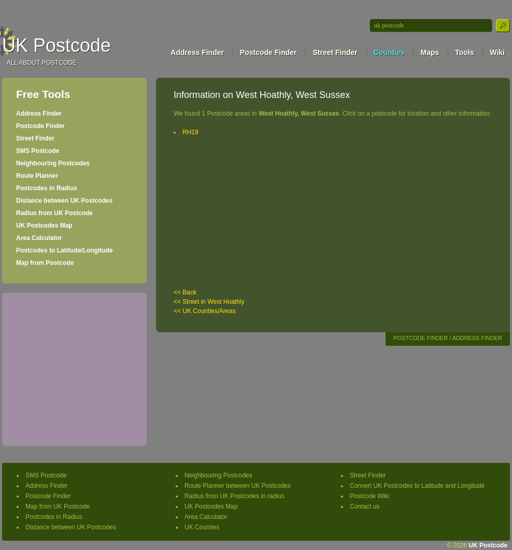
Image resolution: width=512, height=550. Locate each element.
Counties (389, 52)
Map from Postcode (45, 262)
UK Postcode (56, 45)
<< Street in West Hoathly (209, 301)
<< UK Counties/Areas (204, 311)
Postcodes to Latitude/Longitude (64, 250)
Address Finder (197, 52)
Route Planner (37, 175)
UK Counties (201, 527)
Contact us (364, 506)
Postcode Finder (268, 52)
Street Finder (334, 52)
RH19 (190, 132)
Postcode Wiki (369, 496)
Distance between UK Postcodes (64, 200)
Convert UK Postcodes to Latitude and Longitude (417, 485)
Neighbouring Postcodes (53, 163)
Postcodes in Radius (46, 188)
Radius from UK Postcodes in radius (234, 496)
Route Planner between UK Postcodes (237, 485)
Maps (429, 52)
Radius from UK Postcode (54, 213)
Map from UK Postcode (57, 506)
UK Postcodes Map (44, 225)
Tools (464, 52)
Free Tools (43, 94)
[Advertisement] (74, 368)
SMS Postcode (37, 150)
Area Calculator (39, 238)
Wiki (497, 52)
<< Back (185, 292)
